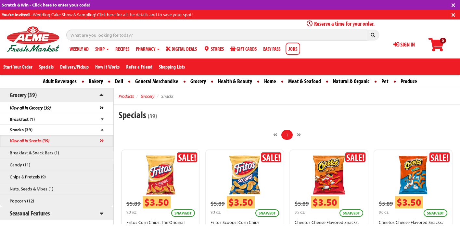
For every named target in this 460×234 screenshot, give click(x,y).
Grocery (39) (23, 95)
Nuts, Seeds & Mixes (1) (31, 189)
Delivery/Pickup (74, 66)
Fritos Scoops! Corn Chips (235, 222)
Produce (409, 81)
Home (270, 81)
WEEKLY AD (79, 49)
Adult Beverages (60, 81)
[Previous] (275, 135)
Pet (385, 81)
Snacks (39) (21, 130)
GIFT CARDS (243, 49)
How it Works (107, 66)
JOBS (292, 49)
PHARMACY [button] (148, 49)
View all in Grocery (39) (30, 108)
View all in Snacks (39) (29, 141)
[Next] (298, 135)
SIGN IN (404, 44)
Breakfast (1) (22, 119)
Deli (119, 81)
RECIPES (122, 49)
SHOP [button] (102, 49)
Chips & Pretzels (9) (28, 177)
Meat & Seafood (304, 81)
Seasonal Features (30, 213)
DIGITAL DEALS (181, 49)
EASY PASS (271, 49)
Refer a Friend (139, 66)
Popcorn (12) (22, 201)
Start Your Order (17, 66)
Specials (46, 66)
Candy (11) (20, 165)
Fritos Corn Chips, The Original (155, 222)
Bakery (96, 81)
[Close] (453, 4)
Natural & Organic (351, 81)
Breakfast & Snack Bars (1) (34, 153)
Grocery (198, 81)
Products (126, 96)
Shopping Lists (172, 66)
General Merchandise (156, 81)
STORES (213, 49)
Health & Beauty (235, 81)
